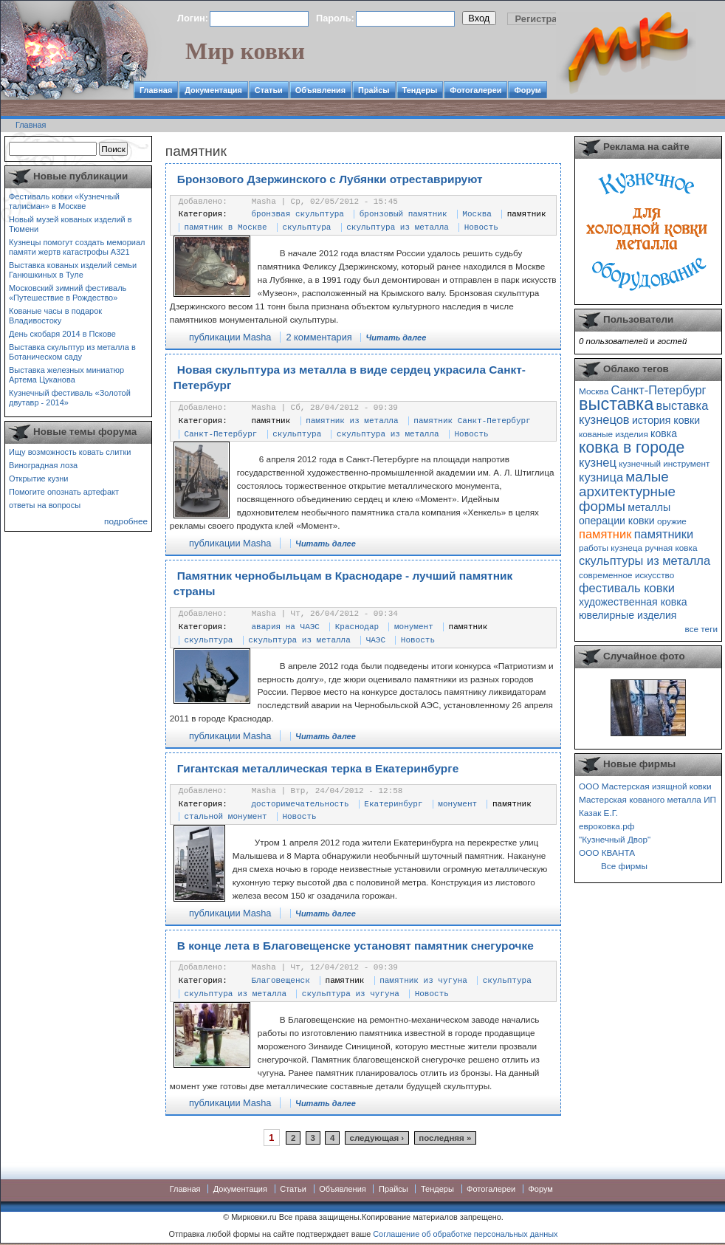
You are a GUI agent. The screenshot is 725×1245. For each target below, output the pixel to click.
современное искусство (626, 575)
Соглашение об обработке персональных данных (465, 1233)
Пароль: (335, 18)
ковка (663, 433)
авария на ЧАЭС (286, 626)
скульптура (306, 227)
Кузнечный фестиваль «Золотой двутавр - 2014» (70, 397)
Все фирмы (624, 866)
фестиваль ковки (627, 587)
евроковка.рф (606, 826)
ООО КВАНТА (607, 852)
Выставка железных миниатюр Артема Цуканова (66, 375)
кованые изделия (613, 434)
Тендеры (420, 90)
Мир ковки (245, 51)
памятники (664, 534)
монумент (413, 626)
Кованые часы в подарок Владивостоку (55, 315)
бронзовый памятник (403, 214)
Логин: (192, 18)
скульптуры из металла (644, 560)
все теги (701, 629)
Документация (213, 90)
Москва (477, 214)
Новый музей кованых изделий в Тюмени (70, 224)
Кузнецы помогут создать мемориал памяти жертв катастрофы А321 (77, 247)
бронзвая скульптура (298, 214)
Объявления (320, 90)
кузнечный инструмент (664, 463)
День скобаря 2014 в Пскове (62, 333)
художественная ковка (633, 602)
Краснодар (357, 626)
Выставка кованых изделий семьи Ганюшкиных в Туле (73, 270)
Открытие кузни (39, 478)
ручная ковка (671, 547)
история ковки (666, 420)
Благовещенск (281, 980)
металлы (649, 507)
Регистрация (544, 18)
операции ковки (617, 521)
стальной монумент (225, 816)
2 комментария (318, 337)
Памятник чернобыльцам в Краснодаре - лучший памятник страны (342, 583)
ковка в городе (631, 447)
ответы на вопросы (44, 505)
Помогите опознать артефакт (64, 491)
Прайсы (374, 90)
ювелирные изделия (628, 615)
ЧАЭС (375, 640)
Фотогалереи (475, 90)
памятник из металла (352, 420)
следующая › (377, 1137)
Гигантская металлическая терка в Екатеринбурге (317, 768)
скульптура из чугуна (350, 994)
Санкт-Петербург (220, 434)
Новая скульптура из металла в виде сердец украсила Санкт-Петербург (349, 377)
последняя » (445, 1137)
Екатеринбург (393, 804)
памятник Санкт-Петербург (471, 420)
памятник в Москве (225, 227)
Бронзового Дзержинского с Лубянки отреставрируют (330, 179)
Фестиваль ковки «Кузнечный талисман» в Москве (64, 201)
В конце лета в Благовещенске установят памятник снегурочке (355, 945)
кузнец (597, 462)
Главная (156, 90)
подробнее (126, 521)
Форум (527, 90)
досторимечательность (300, 804)
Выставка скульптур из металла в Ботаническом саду (72, 352)
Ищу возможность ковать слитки (70, 451)
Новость (481, 227)
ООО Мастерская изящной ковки (645, 786)
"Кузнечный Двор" (614, 839)
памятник (526, 214)
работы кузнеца (610, 547)
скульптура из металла (397, 227)
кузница (601, 477)
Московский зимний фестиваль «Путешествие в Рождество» (67, 293)
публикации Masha (230, 337)
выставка (616, 404)
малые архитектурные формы (627, 491)
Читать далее (396, 337)
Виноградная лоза (43, 465)
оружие (672, 521)
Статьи (269, 90)
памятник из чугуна (423, 980)
